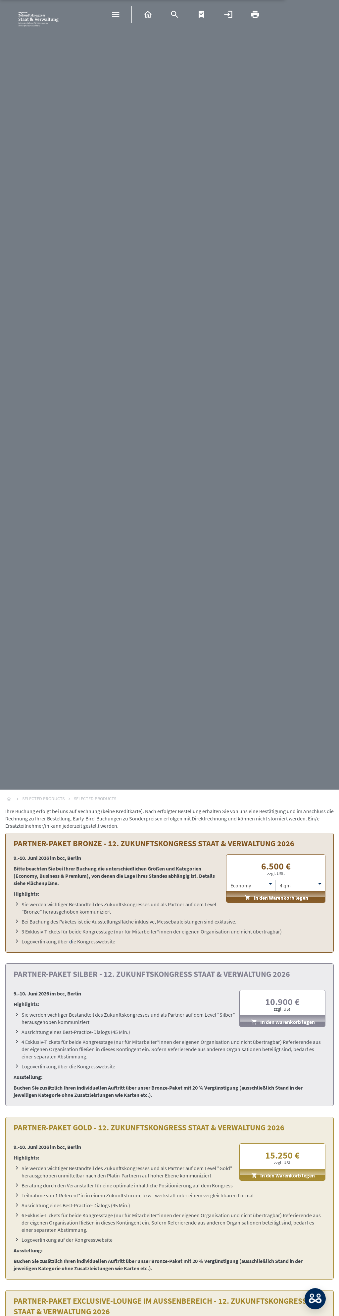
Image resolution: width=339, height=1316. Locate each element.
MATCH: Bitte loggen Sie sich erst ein (315, 1298)
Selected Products (43, 799)
